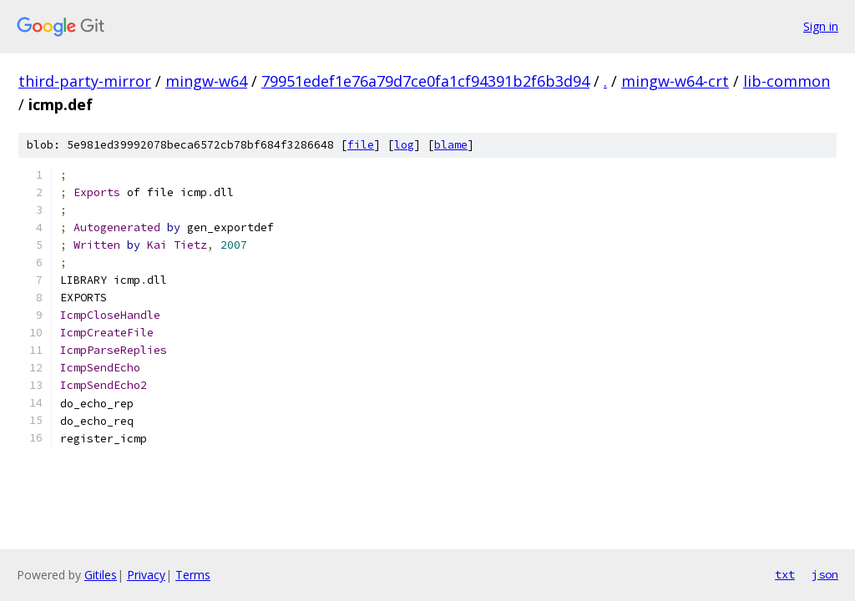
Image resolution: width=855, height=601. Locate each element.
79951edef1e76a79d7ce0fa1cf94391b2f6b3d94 (425, 81)
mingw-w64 (206, 81)
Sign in (820, 26)
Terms (192, 575)
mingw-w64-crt (675, 81)
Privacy (146, 575)
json (825, 574)
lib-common (786, 81)
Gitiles (100, 575)
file (360, 145)
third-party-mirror (84, 81)
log (404, 145)
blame (451, 145)
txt (785, 574)
